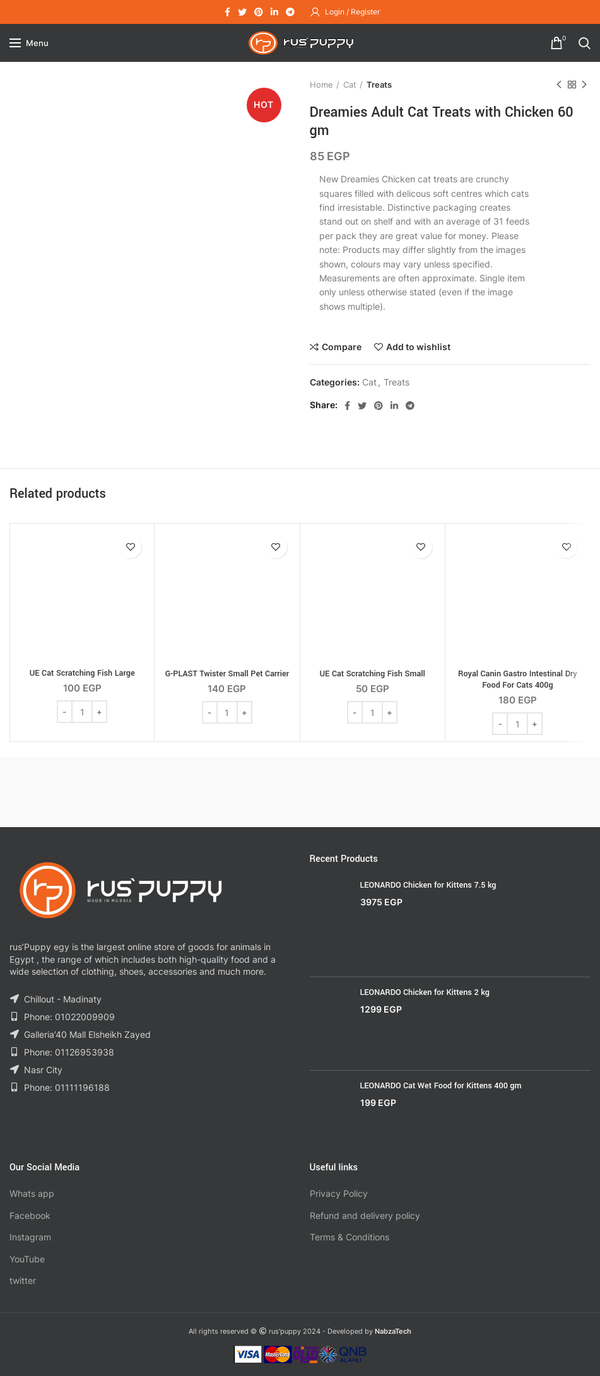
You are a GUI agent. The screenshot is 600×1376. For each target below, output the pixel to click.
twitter (22, 1280)
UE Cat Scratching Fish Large (82, 673)
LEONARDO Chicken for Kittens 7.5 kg (428, 885)
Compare (342, 347)
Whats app (31, 1193)
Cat (349, 84)
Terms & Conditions (349, 1237)
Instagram (30, 1237)
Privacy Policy (339, 1193)
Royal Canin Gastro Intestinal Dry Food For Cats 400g (517, 679)
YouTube (27, 1259)
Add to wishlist (418, 347)
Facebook (29, 1215)
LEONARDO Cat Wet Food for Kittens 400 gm (441, 1085)
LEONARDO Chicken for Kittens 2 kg (425, 992)
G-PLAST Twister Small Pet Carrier (227, 673)
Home (321, 84)
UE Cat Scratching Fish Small (372, 673)
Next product (584, 85)
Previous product (559, 85)
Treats (379, 84)
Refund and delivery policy (365, 1215)
